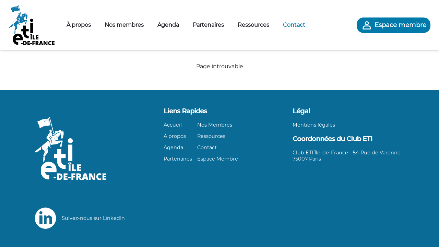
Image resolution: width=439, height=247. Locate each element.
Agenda (168, 25)
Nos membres (124, 25)
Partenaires (208, 25)
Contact (294, 25)
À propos (79, 25)
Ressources (253, 25)
